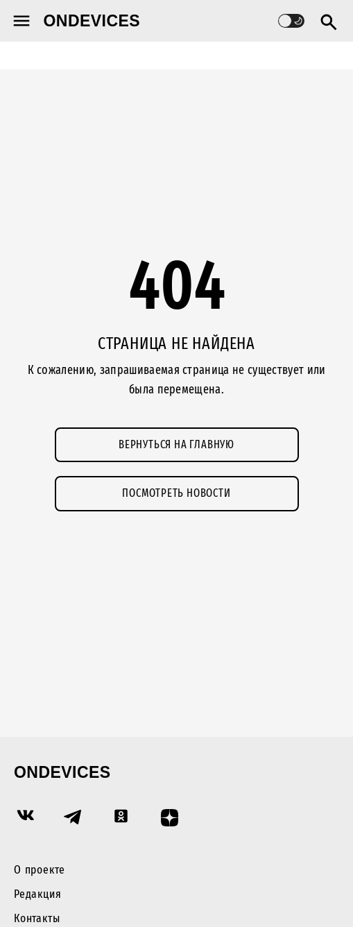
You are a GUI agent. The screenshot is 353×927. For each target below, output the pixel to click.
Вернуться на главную (176, 444)
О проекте (39, 869)
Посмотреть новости (176, 493)
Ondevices (92, 21)
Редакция (37, 894)
